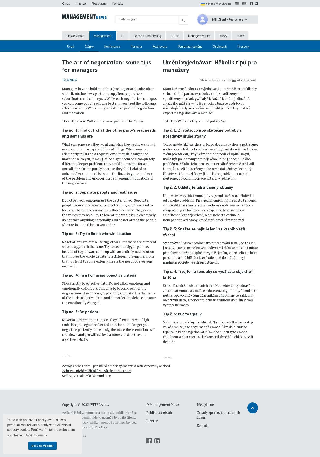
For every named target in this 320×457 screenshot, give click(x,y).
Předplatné (99, 3)
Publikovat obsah (159, 412)
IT (122, 36)
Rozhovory (159, 46)
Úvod (70, 46)
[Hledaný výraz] (147, 19)
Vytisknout (246, 80)
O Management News (162, 404)
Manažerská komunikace (92, 376)
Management (103, 36)
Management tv (199, 36)
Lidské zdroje (75, 36)
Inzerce (81, 3)
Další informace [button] (35, 435)
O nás (66, 3)
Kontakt (117, 3)
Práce (240, 36)
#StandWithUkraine (216, 4)
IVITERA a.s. (99, 404)
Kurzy (223, 36)
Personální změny (190, 46)
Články (89, 46)
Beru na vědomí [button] (42, 445)
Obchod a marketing (147, 36)
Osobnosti (220, 46)
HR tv (174, 36)
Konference (112, 46)
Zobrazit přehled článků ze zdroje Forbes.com (96, 371)
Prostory (243, 46)
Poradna (136, 46)
